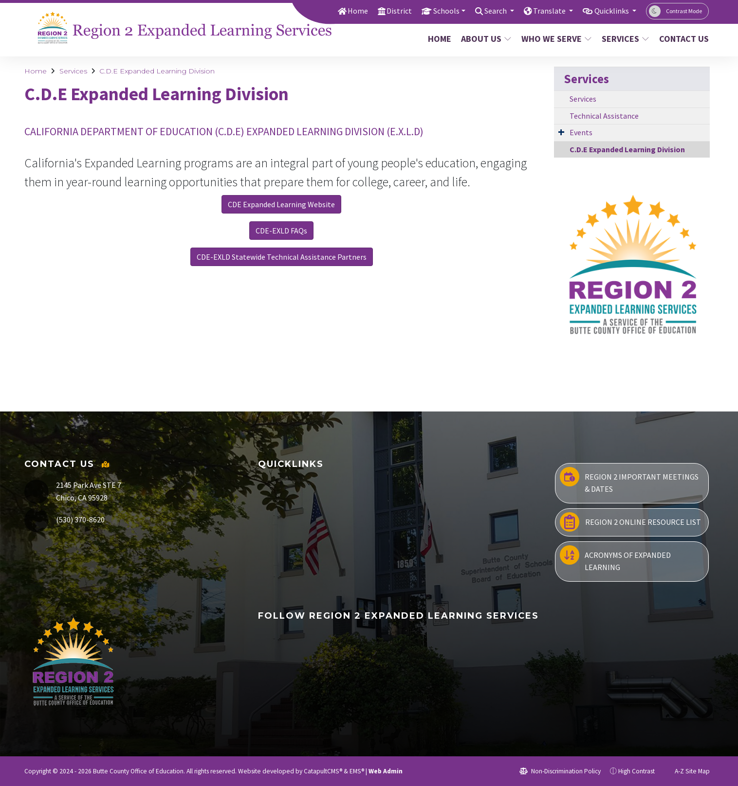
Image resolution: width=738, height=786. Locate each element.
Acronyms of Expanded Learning (615, 558)
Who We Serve (555, 38)
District (387, 10)
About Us (486, 38)
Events (581, 132)
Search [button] (488, 10)
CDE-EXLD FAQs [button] (281, 230)
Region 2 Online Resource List (630, 522)
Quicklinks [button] (610, 10)
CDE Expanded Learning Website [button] (281, 204)
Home (344, 10)
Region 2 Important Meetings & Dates (629, 480)
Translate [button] (545, 10)
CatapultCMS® (323, 771)
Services (625, 38)
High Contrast (636, 771)
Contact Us (681, 38)
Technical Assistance (604, 116)
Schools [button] (435, 10)
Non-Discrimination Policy (560, 771)
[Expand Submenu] (561, 132)
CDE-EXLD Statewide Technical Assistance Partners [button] (282, 257)
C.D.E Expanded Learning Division (157, 71)
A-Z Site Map (687, 771)
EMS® (357, 771)
